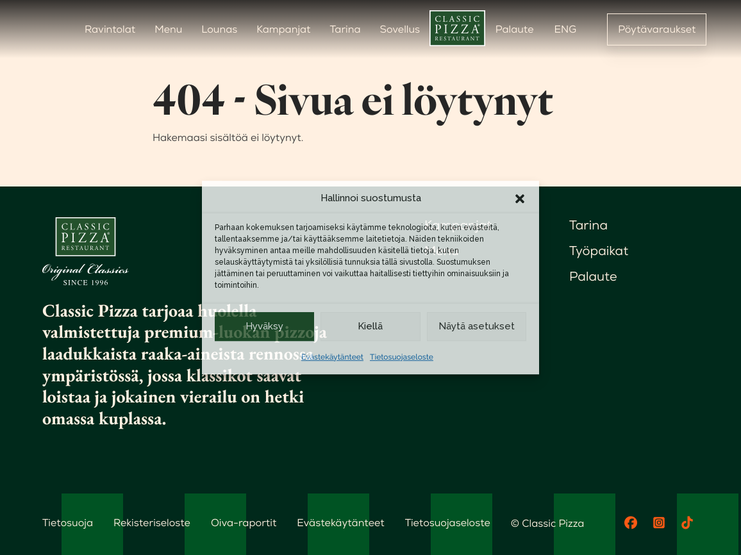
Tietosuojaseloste (401, 356)
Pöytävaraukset (656, 29)
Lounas (219, 29)
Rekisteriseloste (151, 522)
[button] (519, 198)
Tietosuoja (67, 522)
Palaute (514, 29)
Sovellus (400, 29)
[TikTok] (687, 522)
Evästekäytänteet (332, 356)
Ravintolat (110, 29)
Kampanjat (283, 29)
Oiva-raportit (243, 522)
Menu (168, 29)
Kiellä (370, 326)
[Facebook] (630, 522)
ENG (565, 29)
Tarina (345, 29)
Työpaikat (598, 250)
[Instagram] (658, 522)
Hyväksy (264, 326)
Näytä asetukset (476, 326)
